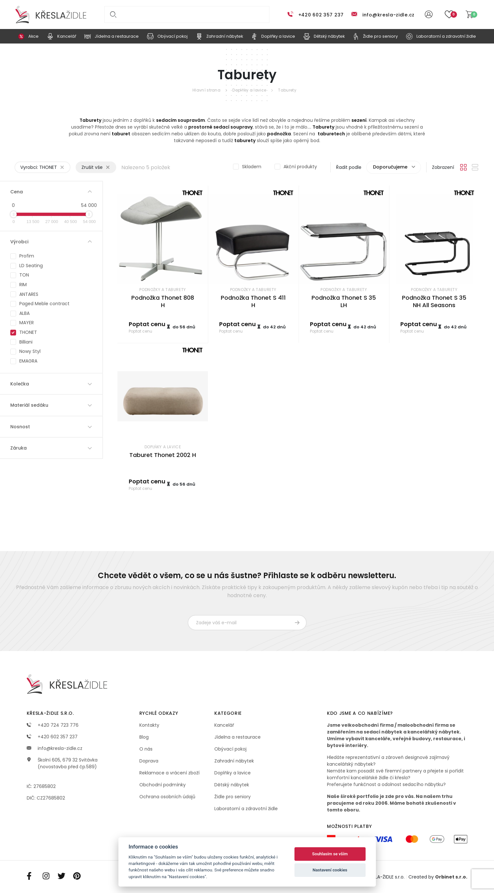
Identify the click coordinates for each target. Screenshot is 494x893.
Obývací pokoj (230, 749)
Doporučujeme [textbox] (390, 167)
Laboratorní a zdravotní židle (246, 808)
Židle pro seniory (232, 796)
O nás (146, 749)
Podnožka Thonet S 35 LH (344, 301)
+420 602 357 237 (321, 15)
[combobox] (393, 167)
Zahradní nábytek (234, 761)
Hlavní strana (206, 90)
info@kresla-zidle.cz (388, 15)
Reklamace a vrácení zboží (169, 773)
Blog (144, 737)
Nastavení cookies (329, 870)
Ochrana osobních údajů (167, 796)
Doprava (148, 761)
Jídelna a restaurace (237, 737)
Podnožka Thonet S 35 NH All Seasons (434, 301)
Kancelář (224, 725)
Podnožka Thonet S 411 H (253, 301)
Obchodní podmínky (162, 784)
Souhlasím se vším (330, 853)
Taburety (287, 90)
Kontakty (149, 725)
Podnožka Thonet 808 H (162, 301)
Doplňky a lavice (249, 90)
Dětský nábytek (231, 784)
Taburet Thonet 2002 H (162, 455)
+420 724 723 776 (53, 725)
